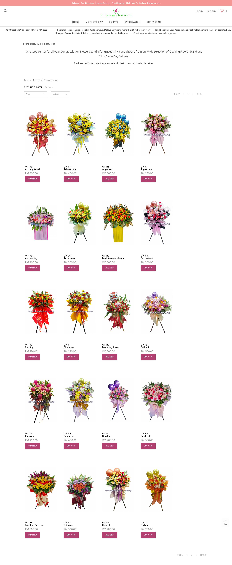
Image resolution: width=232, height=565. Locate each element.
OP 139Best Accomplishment (74, 257)
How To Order (72, 513)
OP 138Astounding (178, 168)
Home (75, 22)
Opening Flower (51, 79)
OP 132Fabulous (104, 435)
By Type (113, 22)
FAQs (68, 519)
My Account (31, 519)
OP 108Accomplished (33, 168)
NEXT (200, 94)
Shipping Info (72, 524)
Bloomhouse (42, 561)
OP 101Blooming (177, 257)
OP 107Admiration (68, 168)
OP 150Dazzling (177, 346)
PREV (177, 94)
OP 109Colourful (141, 346)
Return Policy (72, 530)
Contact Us (154, 22)
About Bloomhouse (37, 505)
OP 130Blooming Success (35, 346)
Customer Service (109, 505)
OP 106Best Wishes (105, 257)
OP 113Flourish (140, 435)
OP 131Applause (104, 168)
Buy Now (33, 179)
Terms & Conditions (35, 536)
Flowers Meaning (34, 530)
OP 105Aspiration (141, 168)
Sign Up (211, 11)
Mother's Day (94, 22)
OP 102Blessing (140, 257)
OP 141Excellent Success (71, 435)
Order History (32, 524)
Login (199, 11)
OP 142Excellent (30, 435)
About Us (30, 513)
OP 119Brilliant (66, 346)
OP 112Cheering (104, 346)
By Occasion (132, 22)
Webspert (80, 561)
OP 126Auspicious (31, 257)
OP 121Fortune (176, 435)
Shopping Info (74, 505)
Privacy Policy (32, 541)
